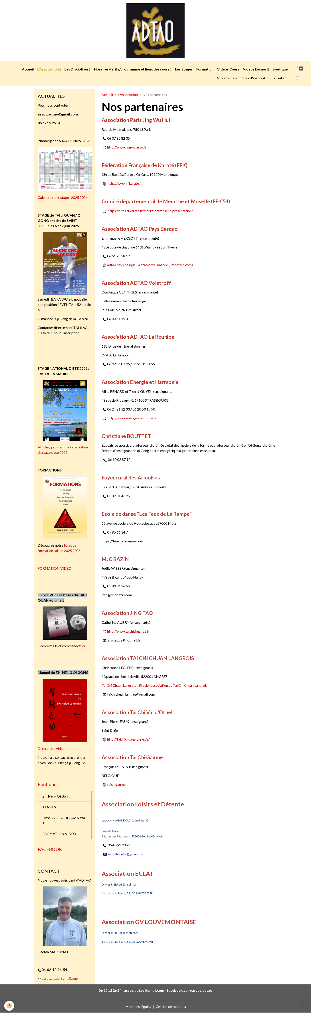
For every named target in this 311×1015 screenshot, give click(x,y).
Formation (205, 70)
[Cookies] (9, 1006)
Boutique (280, 70)
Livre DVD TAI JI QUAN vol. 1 (64, 822)
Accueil (28, 70)
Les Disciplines (76, 70)
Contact (281, 79)
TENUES (49, 808)
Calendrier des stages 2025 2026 (63, 199)
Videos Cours (228, 70)
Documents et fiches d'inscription (243, 79)
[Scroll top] (302, 1006)
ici (83, 647)
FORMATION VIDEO (55, 569)
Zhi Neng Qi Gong (56, 798)
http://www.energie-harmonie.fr (132, 419)
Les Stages (184, 70)
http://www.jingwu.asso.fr (124, 148)
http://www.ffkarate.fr (125, 185)
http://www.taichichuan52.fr (128, 632)
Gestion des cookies (171, 1009)
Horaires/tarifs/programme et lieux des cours (132, 70)
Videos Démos (255, 70)
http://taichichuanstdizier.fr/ (128, 741)
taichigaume (116, 786)
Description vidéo (51, 750)
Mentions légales (138, 1009)
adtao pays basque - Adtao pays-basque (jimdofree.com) (150, 266)
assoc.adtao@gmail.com (60, 980)
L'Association (48, 70)
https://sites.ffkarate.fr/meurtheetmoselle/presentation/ (150, 212)
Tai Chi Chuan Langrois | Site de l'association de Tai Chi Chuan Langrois (155, 686)
